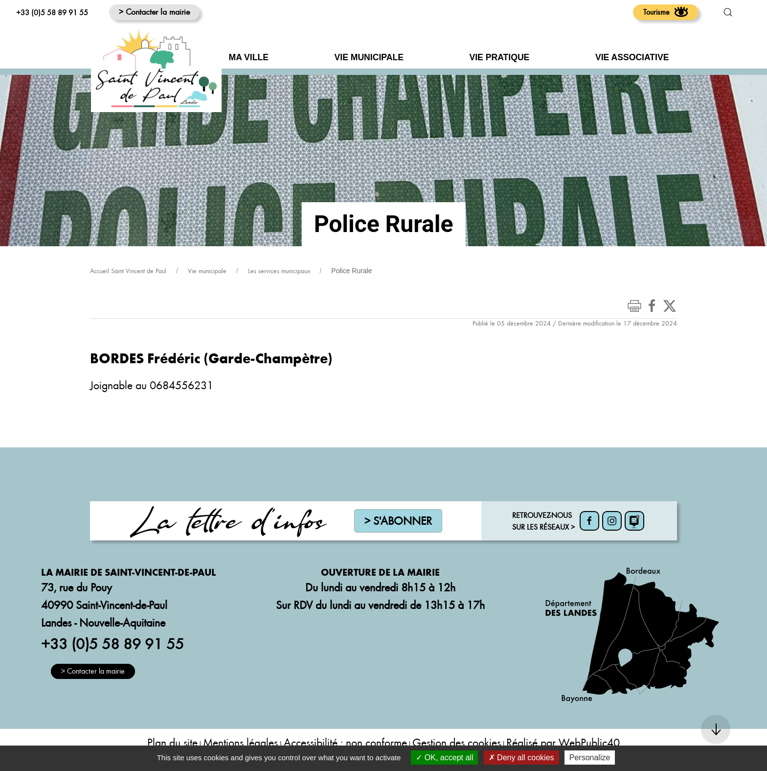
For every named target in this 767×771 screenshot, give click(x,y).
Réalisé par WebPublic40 (563, 742)
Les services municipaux (279, 270)
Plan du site (172, 742)
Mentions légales (240, 742)
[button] (728, 12)
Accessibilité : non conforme (345, 742)
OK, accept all (444, 757)
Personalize (589, 757)
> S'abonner (398, 520)
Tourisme (665, 11)
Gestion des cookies (456, 742)
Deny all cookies (521, 757)
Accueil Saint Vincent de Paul (128, 270)
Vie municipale (207, 270)
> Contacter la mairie (154, 11)
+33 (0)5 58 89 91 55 (52, 12)
